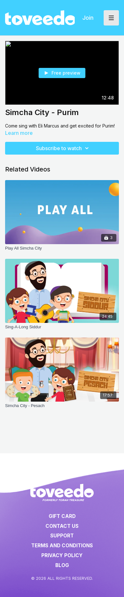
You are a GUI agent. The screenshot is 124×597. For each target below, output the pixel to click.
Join (87, 17)
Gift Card (62, 516)
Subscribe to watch (63, 148)
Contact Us (62, 526)
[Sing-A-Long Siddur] (62, 327)
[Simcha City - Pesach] (62, 406)
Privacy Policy (62, 555)
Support (62, 536)
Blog (62, 565)
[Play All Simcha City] (62, 248)
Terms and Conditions (62, 545)
